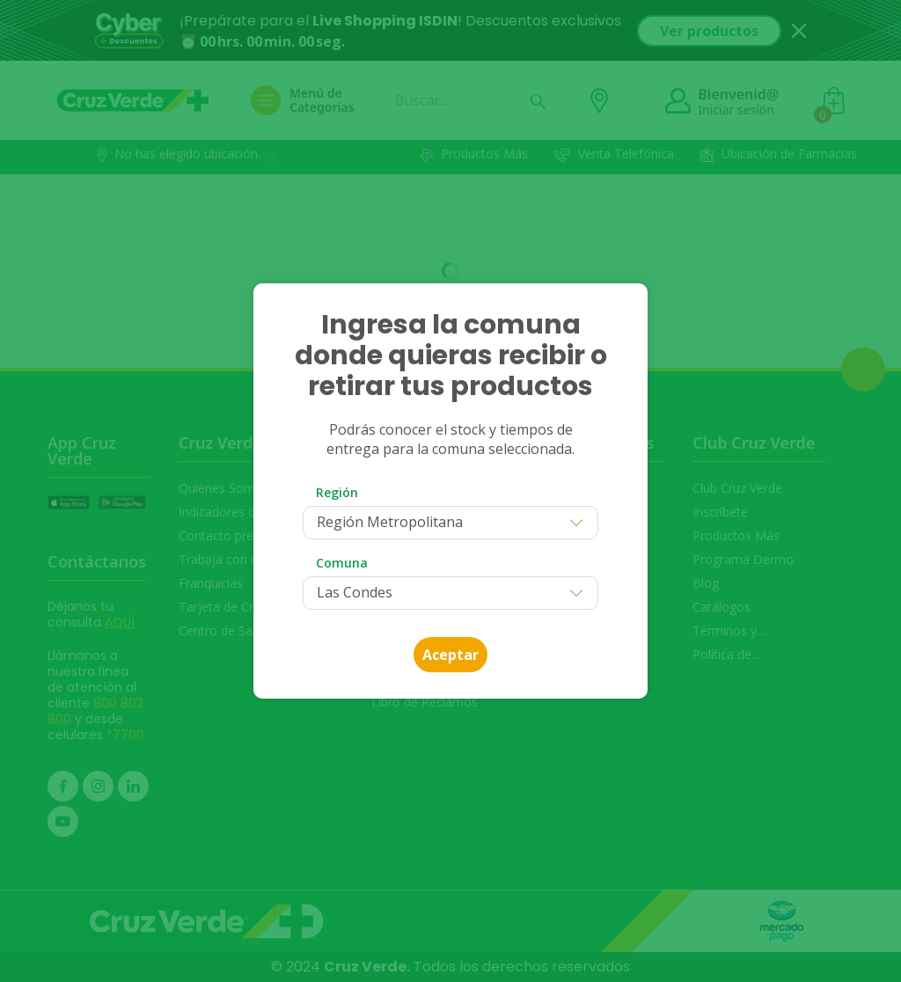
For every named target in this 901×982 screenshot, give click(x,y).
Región (337, 492)
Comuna (342, 562)
